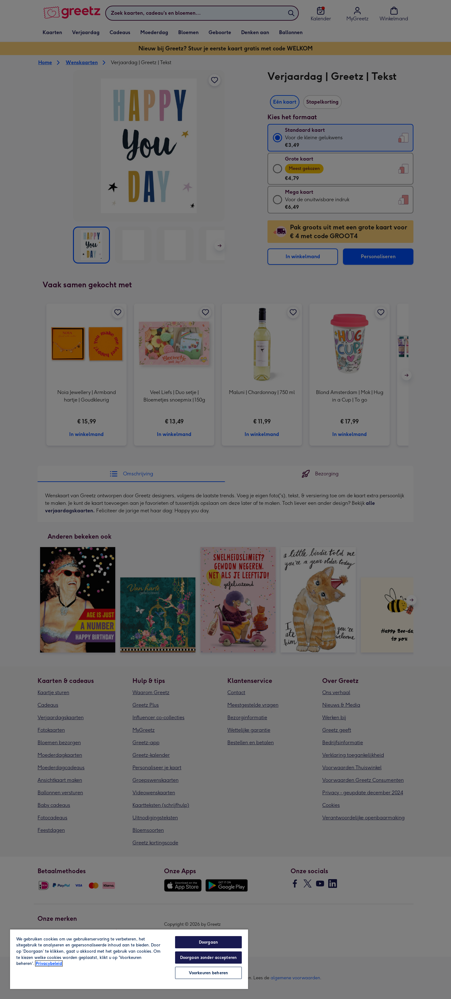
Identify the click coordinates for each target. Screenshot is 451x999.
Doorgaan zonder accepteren (208, 957)
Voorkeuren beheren (208, 973)
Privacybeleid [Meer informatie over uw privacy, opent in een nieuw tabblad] (49, 963)
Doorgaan (208, 942)
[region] (129, 959)
